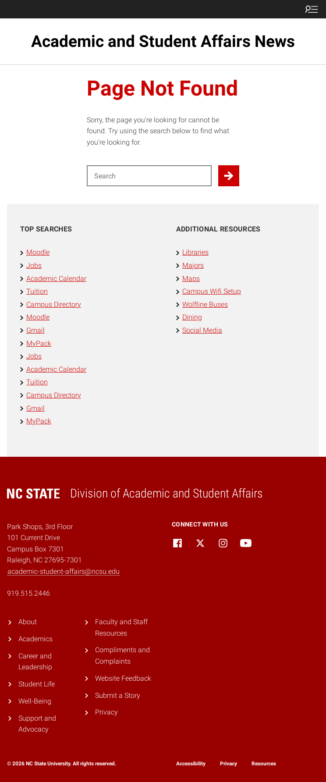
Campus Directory (53, 304)
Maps (191, 278)
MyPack (38, 343)
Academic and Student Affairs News (163, 41)
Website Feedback (123, 678)
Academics (35, 639)
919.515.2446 (28, 593)
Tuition (37, 291)
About (27, 622)
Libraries (195, 252)
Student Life (36, 684)
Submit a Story (117, 695)
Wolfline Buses (205, 304)
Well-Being (34, 701)
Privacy (106, 712)
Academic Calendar (56, 278)
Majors (193, 265)
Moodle (38, 252)
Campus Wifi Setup (211, 291)
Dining (192, 317)
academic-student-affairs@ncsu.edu (63, 571)
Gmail (35, 330)
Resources (264, 764)
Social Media (202, 330)
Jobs (34, 265)
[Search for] (149, 175)
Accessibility (191, 764)
